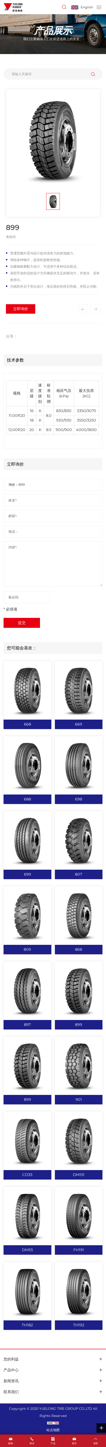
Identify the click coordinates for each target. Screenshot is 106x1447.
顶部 (95, 1443)
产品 (53, 1443)
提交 (22, 622)
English (87, 7)
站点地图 (53, 1430)
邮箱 (10, 1443)
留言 (74, 1443)
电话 (32, 1443)
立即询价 (20, 309)
